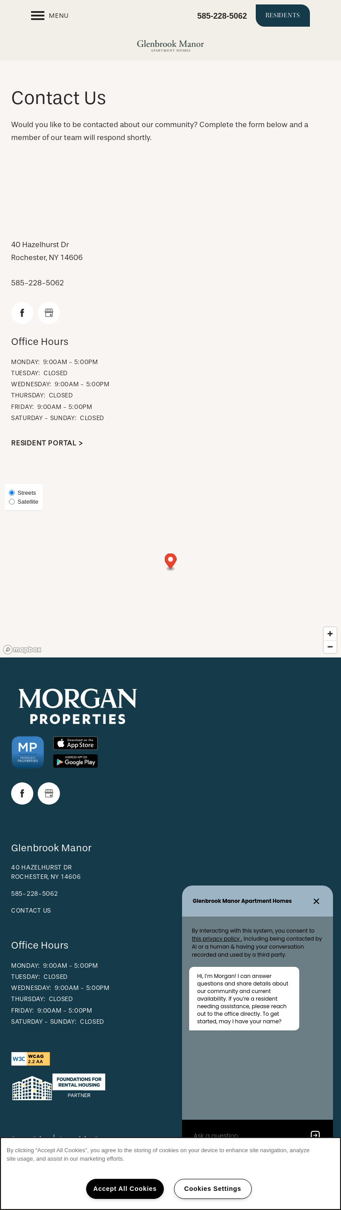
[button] (283, 15)
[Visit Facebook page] (22, 313)
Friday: (22, 407)
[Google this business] (49, 313)
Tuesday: (25, 373)
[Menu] (50, 15)
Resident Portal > (47, 443)
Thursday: (28, 395)
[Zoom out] (330, 646)
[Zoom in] (330, 633)
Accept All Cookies (125, 1188)
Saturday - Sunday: (44, 418)
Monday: (25, 362)
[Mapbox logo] (22, 650)
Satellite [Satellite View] (23, 501)
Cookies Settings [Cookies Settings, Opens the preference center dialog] (212, 1188)
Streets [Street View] (22, 492)
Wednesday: (31, 384)
